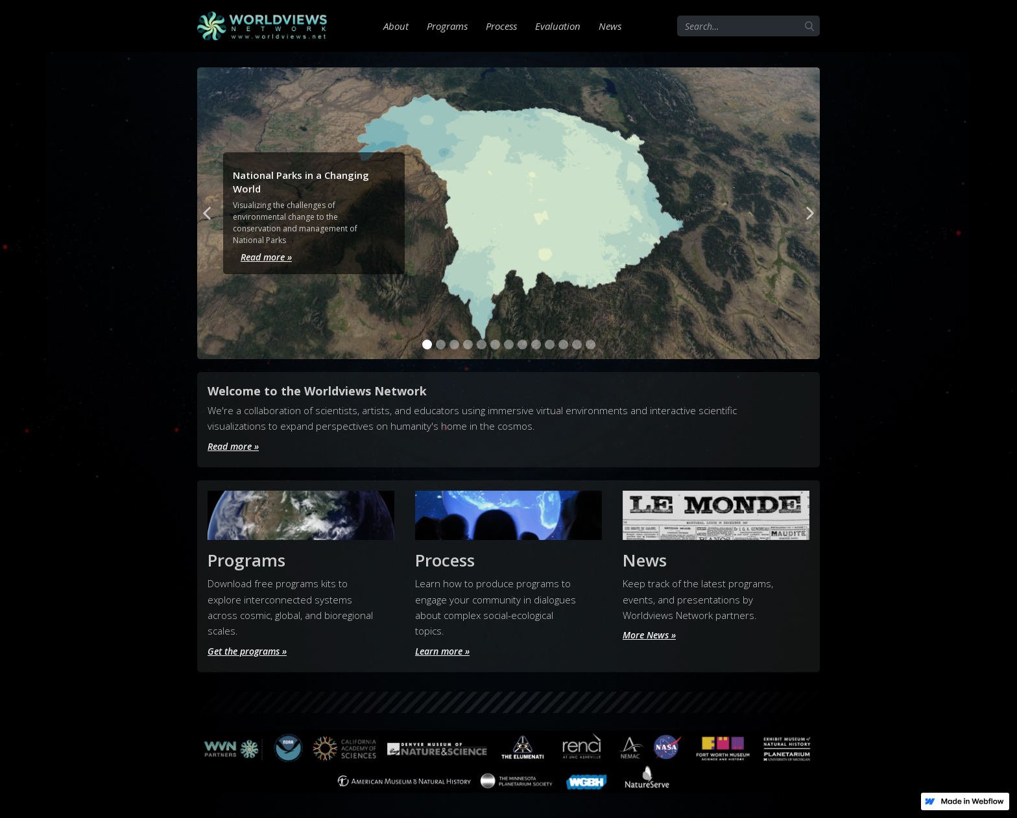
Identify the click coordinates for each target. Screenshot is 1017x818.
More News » (651, 634)
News (610, 25)
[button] (207, 213)
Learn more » (444, 650)
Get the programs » (251, 650)
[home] (262, 26)
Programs (447, 25)
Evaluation (557, 25)
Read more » (261, 256)
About (396, 25)
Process (501, 25)
